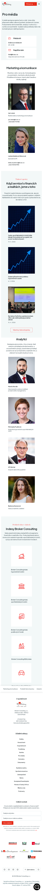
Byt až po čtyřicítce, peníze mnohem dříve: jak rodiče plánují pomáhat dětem (20, 318)
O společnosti (21, 746)
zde (36, 830)
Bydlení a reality (21, 768)
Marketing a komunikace (10, 689)
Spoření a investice (21, 771)
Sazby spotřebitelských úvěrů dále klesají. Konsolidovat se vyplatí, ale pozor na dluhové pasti (20, 237)
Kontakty (21, 759)
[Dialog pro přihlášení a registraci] (31, 4)
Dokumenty (21, 762)
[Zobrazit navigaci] (39, 4)
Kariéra (21, 752)
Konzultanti (21, 742)
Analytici (39, 689)
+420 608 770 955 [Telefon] (14, 122)
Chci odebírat (7, 823)
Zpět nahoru (30, 869)
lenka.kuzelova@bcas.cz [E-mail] (16, 162)
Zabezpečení (21, 774)
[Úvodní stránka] (6, 4)
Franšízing (21, 749)
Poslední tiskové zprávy (27, 689)
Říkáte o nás (21, 788)
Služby (21, 739)
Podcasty (21, 791)
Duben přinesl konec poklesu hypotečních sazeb (18, 277)
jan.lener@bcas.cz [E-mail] (14, 119)
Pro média (21, 756)
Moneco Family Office (21, 784)
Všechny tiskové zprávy (21, 330)
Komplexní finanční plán (21, 781)
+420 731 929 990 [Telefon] (13, 165)
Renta (21, 778)
